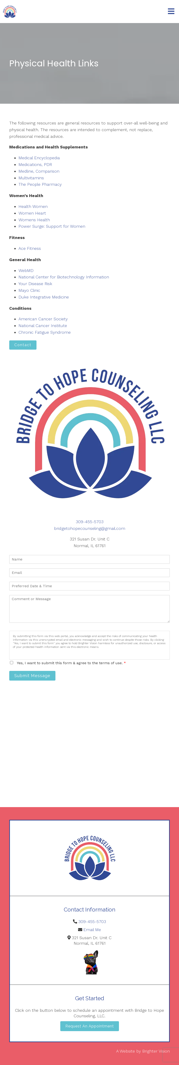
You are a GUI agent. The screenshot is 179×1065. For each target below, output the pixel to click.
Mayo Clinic (29, 290)
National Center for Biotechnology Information (63, 276)
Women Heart (32, 213)
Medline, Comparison (38, 171)
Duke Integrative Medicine (43, 297)
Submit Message (32, 675)
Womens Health (34, 219)
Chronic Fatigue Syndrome (44, 332)
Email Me (92, 929)
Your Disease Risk (35, 283)
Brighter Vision (156, 1051)
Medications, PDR (35, 164)
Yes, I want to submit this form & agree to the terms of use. (71, 663)
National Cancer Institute (42, 325)
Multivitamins (31, 177)
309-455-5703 (89, 521)
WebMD (25, 270)
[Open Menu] (171, 12)
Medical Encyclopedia (39, 157)
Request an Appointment (89, 1026)
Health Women (33, 206)
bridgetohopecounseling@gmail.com (89, 528)
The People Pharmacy (40, 184)
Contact (22, 345)
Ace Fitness (29, 248)
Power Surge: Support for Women (51, 226)
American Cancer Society (43, 318)
